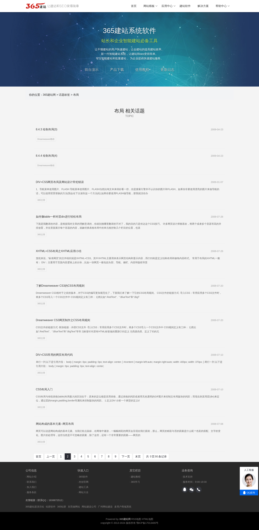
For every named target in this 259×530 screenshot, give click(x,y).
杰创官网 (83, 481)
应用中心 (169, 6)
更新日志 (167, 69)
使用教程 (142, 69)
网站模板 (150, 6)
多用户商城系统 (122, 506)
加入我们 (31, 487)
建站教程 (136, 476)
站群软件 (51, 506)
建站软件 (185, 6)
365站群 (61, 506)
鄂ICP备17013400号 (147, 523)
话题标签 (64, 94)
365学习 (135, 481)
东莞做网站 (74, 506)
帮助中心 (223, 6)
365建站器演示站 (35, 506)
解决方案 (203, 6)
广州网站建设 (105, 506)
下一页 (126, 456)
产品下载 (117, 69)
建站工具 (83, 487)
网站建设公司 (89, 506)
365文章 (41, 200)
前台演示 (92, 69)
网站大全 (83, 492)
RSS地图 (136, 519)
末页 (138, 456)
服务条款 (31, 492)
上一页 (50, 456)
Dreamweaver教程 (46, 139)
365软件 (83, 476)
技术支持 (188, 476)
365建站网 (49, 94)
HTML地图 (147, 519)
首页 (134, 6)
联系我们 (31, 481)
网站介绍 (31, 476)
